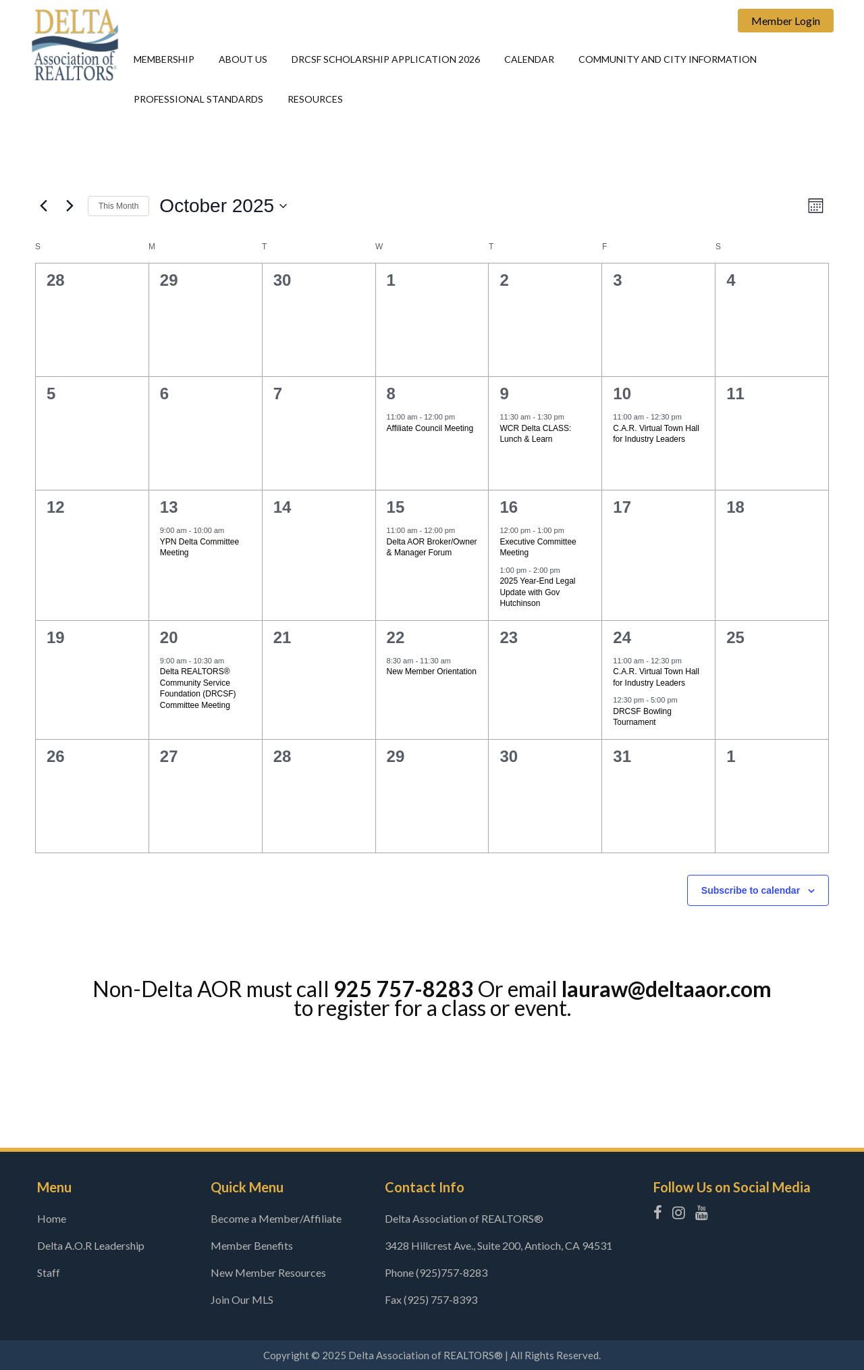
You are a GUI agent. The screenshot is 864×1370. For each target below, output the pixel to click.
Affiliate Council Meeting (430, 428)
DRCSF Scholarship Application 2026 (386, 59)
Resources (315, 99)
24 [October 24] (622, 637)
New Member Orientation (432, 671)
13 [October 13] (169, 507)
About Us (243, 59)
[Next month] (69, 206)
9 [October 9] (504, 393)
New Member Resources (268, 1272)
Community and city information (667, 59)
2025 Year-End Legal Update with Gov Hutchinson (537, 592)
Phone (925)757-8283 (436, 1272)
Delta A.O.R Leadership (90, 1245)
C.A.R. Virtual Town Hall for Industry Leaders (656, 434)
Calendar (529, 59)
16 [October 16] (509, 507)
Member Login (785, 20)
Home (51, 1218)
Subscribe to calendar (750, 890)
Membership (164, 59)
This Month (118, 206)
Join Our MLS (242, 1299)
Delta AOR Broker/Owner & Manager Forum (432, 547)
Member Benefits (252, 1245)
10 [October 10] (622, 393)
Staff (48, 1272)
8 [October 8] (391, 393)
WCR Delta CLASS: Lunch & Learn (535, 434)
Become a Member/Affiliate (276, 1218)
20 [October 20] (169, 637)
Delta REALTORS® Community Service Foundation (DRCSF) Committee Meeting (198, 688)
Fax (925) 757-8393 (431, 1299)
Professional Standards (198, 99)
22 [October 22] (396, 637)
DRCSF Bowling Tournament (642, 717)
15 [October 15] (396, 507)
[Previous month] (43, 206)
